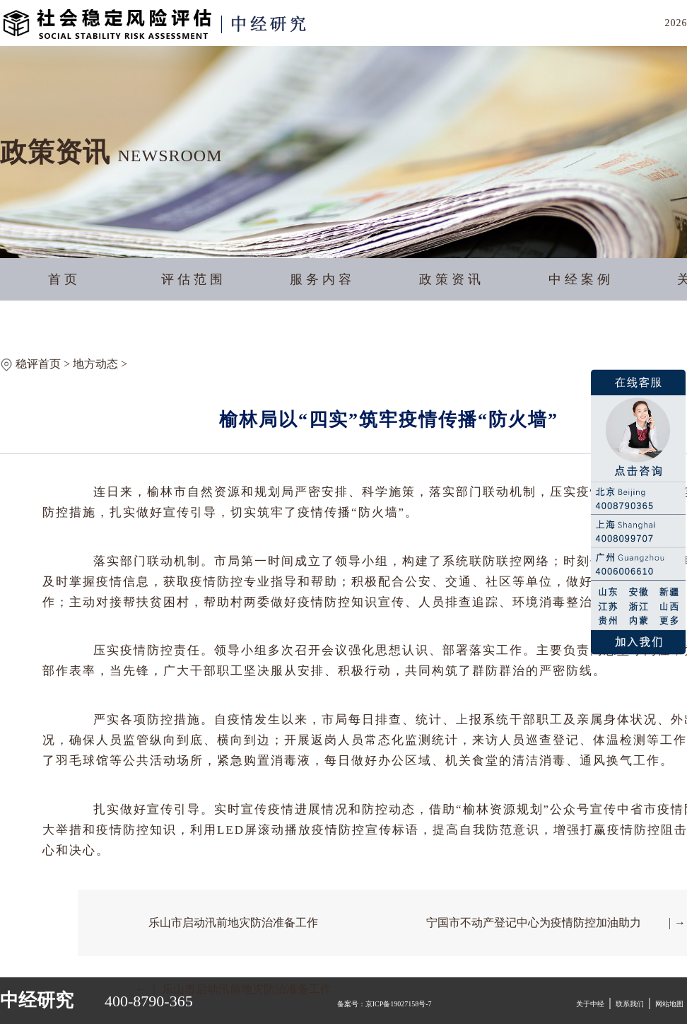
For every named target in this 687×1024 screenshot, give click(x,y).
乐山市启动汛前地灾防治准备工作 (233, 923)
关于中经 (590, 1004)
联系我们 (630, 1004)
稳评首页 (38, 364)
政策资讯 (451, 279)
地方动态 (95, 364)
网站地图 (669, 1004)
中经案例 (580, 279)
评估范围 (193, 279)
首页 (64, 279)
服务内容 (322, 279)
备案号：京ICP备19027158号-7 (384, 1004)
